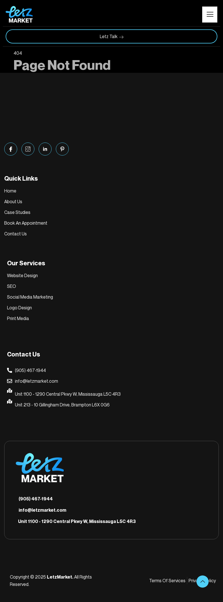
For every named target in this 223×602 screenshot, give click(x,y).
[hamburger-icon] (209, 14)
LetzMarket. (60, 577)
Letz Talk (111, 36)
